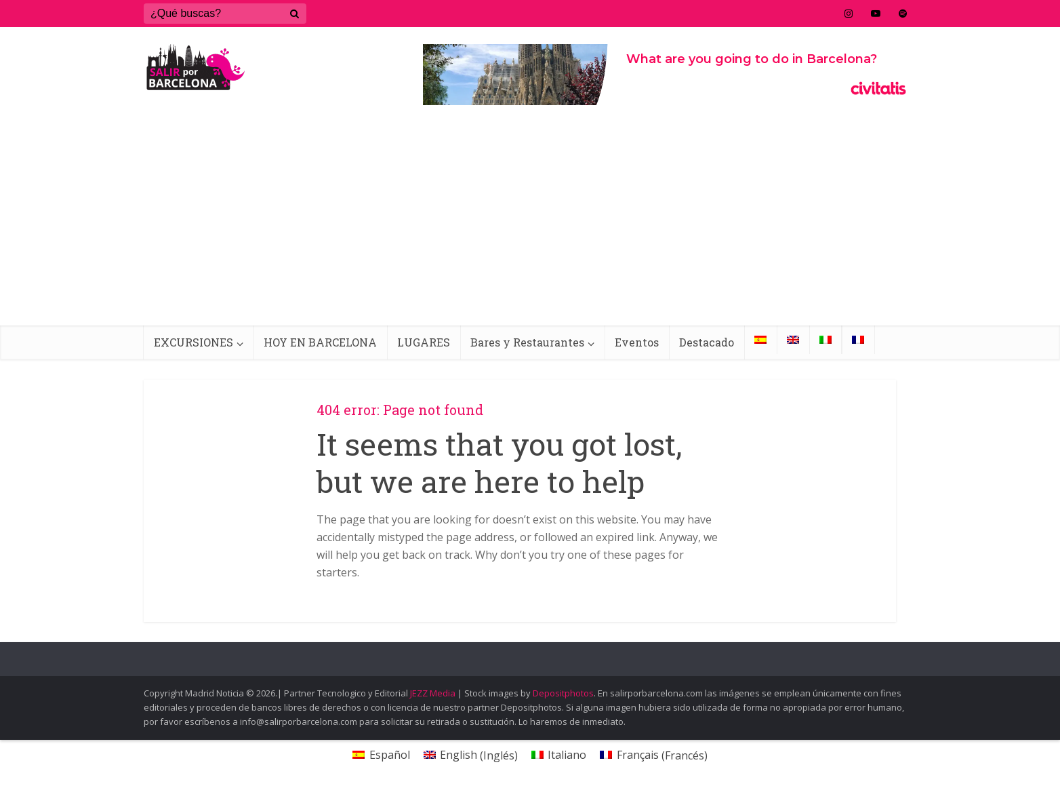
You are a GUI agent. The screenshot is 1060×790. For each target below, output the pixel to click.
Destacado (706, 342)
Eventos (637, 342)
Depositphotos (563, 693)
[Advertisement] (530, 224)
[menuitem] (760, 339)
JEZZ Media (433, 693)
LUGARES (423, 342)
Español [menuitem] (389, 754)
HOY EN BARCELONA (320, 342)
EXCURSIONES (193, 342)
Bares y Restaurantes (527, 342)
